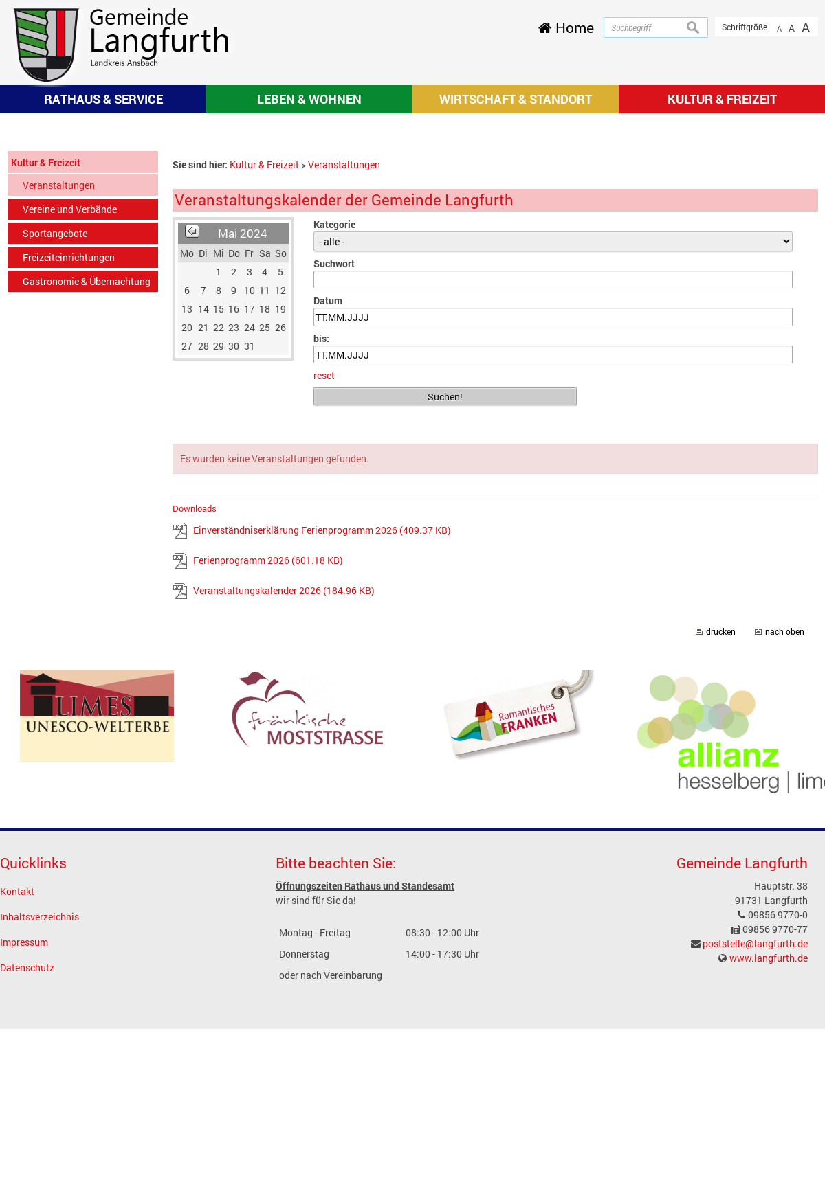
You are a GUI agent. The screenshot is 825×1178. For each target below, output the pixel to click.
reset (324, 556)
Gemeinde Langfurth (742, 1042)
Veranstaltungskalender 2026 (284, 771)
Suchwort (334, 443)
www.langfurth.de (768, 1138)
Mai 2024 (242, 413)
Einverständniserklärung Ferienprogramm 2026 (322, 710)
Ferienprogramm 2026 (268, 740)
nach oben (784, 812)
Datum (328, 481)
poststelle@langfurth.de (755, 1124)
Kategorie (334, 404)
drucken (721, 812)
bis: (321, 518)
